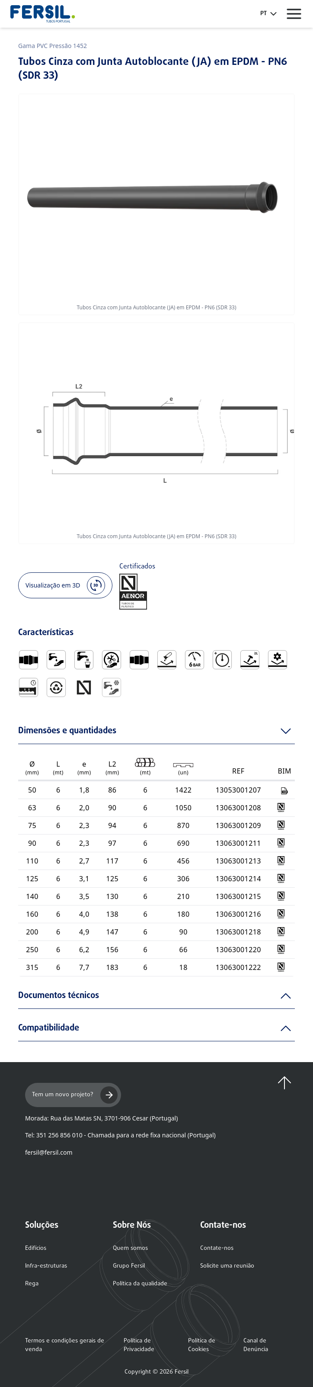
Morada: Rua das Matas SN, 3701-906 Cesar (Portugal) (101, 1118)
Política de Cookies (201, 1345)
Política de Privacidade (139, 1345)
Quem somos (130, 1248)
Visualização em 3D (65, 585)
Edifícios (35, 1248)
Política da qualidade (140, 1283)
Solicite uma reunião (227, 1266)
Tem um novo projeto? (75, 1095)
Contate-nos (216, 1248)
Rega (31, 1283)
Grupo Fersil (129, 1266)
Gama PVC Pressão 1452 (52, 46)
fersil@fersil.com (48, 1152)
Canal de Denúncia (255, 1345)
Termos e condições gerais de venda (64, 1345)
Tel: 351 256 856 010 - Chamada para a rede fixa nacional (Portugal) (120, 1135)
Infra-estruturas (46, 1266)
